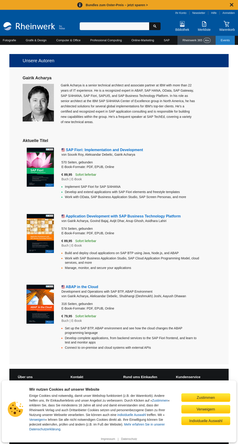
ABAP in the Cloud (130, 289)
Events (225, 40)
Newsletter (198, 13)
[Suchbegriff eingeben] (114, 26)
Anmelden (228, 13)
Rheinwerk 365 (196, 40)
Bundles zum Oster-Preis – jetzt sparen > (117, 5)
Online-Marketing (142, 40)
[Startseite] (34, 27)
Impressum (108, 439)
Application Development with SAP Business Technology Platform (123, 216)
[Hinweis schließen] (231, 5)
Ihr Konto (180, 13)
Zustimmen (160, 400)
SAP (167, 40)
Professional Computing (106, 40)
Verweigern (37, 419)
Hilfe (214, 13)
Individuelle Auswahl (205, 421)
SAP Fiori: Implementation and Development (104, 150)
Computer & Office (68, 40)
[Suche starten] (155, 26)
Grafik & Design (36, 40)
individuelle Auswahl (131, 415)
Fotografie (9, 40)
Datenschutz (129, 439)
